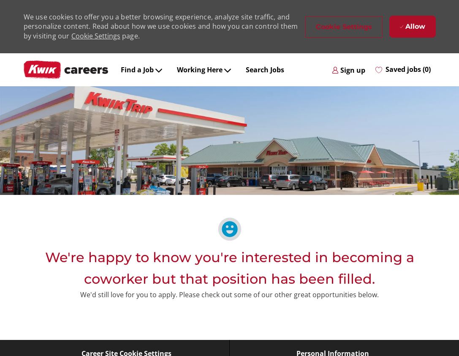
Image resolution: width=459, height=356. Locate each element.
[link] (348, 69)
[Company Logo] (66, 69)
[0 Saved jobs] (403, 69)
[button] (344, 27)
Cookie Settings (95, 36)
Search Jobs (265, 69)
